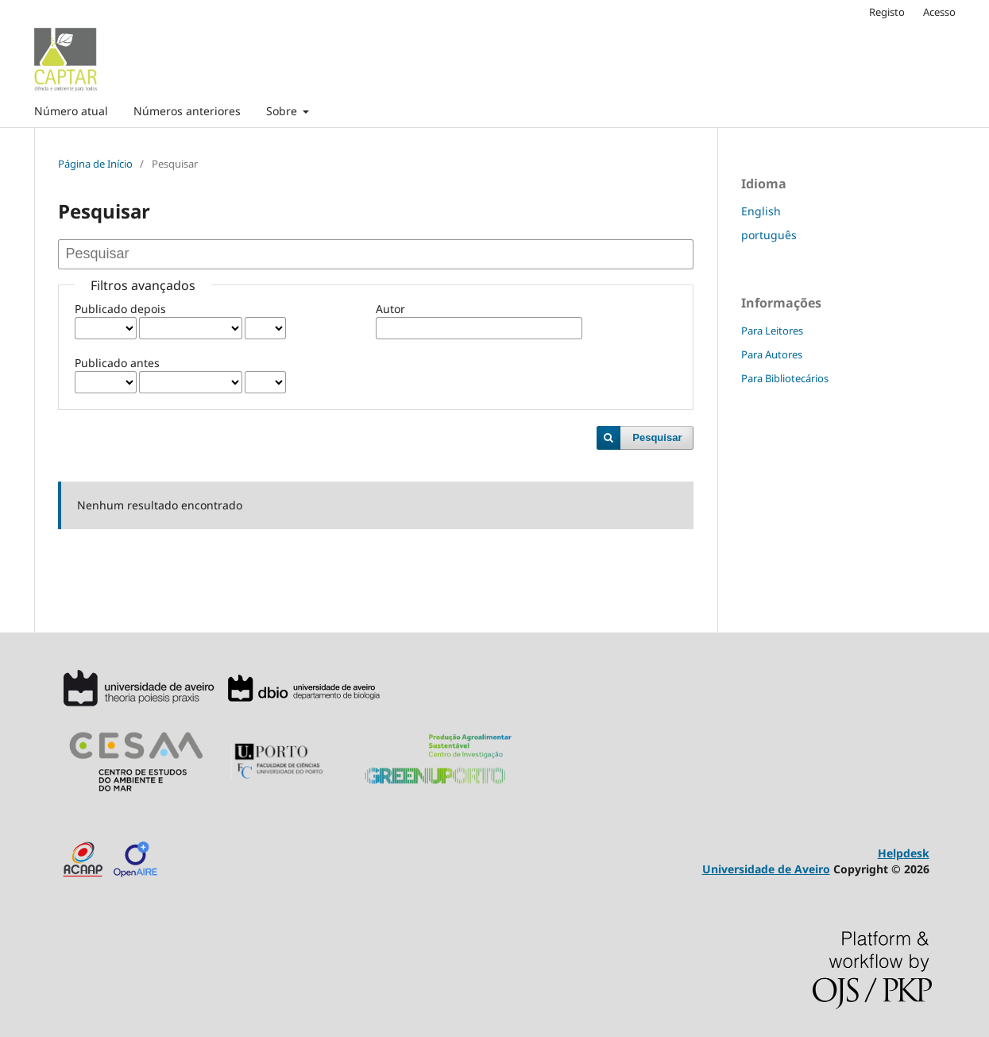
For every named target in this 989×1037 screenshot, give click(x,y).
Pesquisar (657, 437)
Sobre (283, 110)
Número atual (71, 110)
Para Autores (771, 354)
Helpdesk (903, 853)
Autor (390, 308)
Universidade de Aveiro (766, 868)
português (769, 234)
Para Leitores (772, 330)
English (761, 211)
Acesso (939, 12)
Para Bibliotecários (785, 378)
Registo (887, 12)
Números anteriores (187, 110)
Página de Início (95, 164)
